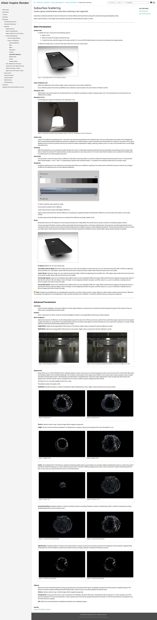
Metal (10, 47)
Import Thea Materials (12, 31)
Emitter (11, 59)
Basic (10, 45)
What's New (6, 9)
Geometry (5, 17)
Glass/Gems (12, 50)
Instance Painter (8, 77)
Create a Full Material (13, 40)
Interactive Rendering (10, 24)
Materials (6, 26)
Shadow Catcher (13, 61)
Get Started (6, 12)
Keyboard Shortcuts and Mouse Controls (13, 87)
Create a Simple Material (14, 38)
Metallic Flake (12, 56)
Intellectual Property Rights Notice (88, 617)
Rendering (5, 19)
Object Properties (9, 75)
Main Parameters (143, 11)
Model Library (8, 80)
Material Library (10, 29)
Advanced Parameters (145, 13)
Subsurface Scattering (15, 54)
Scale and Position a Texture (13, 68)
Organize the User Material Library (15, 66)
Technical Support (103, 617)
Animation (5, 84)
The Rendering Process (10, 21)
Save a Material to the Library (13, 63)
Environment (7, 73)
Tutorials (5, 14)
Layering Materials (14, 43)
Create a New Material (11, 36)
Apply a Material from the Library (14, 33)
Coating (11, 52)
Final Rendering (8, 82)
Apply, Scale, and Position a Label (14, 70)
